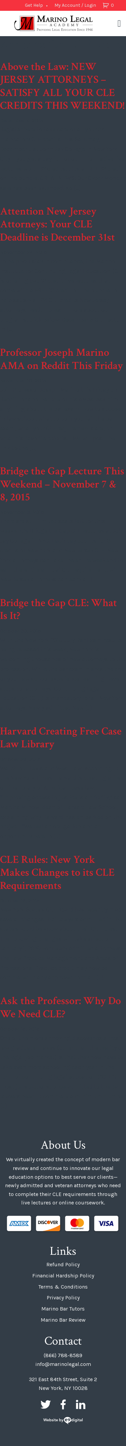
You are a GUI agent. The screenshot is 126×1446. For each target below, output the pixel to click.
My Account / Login (75, 5)
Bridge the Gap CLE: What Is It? (58, 609)
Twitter (45, 1404)
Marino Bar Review (63, 1320)
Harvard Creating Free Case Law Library (61, 737)
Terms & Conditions (63, 1286)
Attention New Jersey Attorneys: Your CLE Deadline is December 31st (57, 224)
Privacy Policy (63, 1297)
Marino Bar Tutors (63, 1308)
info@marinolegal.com (63, 1364)
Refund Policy (63, 1264)
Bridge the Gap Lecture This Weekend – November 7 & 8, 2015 (62, 484)
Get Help (34, 5)
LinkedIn (80, 1404)
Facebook (63, 1404)
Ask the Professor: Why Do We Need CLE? (60, 1007)
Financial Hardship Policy (63, 1275)
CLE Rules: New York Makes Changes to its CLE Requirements (57, 873)
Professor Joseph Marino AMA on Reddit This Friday (61, 359)
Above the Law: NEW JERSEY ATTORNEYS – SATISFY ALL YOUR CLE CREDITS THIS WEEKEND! (62, 86)
